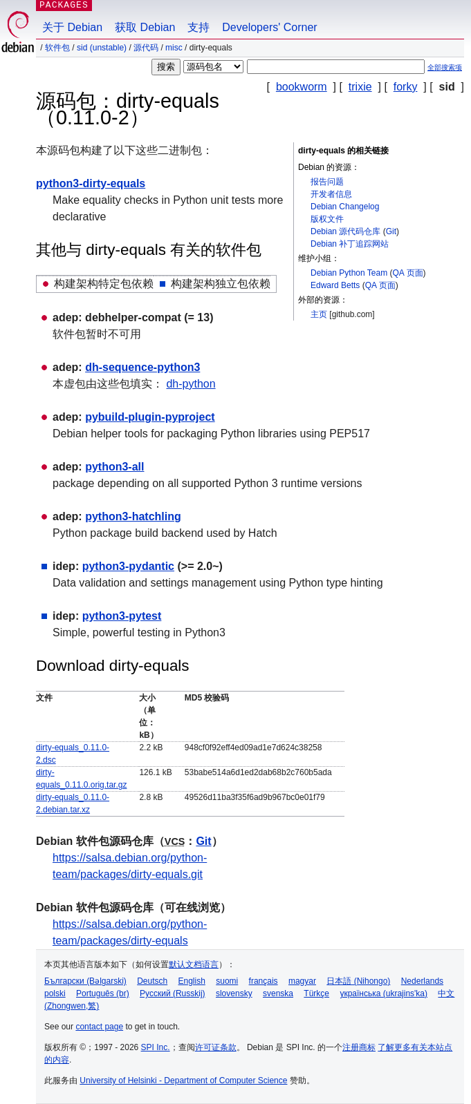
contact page (99, 1026)
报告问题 (327, 182)
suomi (227, 981)
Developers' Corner (269, 27)
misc (174, 48)
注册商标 (359, 1047)
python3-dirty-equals (90, 183)
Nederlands (422, 981)
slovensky (234, 993)
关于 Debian (72, 27)
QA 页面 (408, 273)
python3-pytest (122, 616)
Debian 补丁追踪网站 (350, 244)
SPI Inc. (155, 1047)
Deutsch (152, 981)
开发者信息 (331, 194)
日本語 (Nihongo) (358, 981)
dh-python (190, 384)
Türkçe (316, 993)
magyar (302, 981)
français (263, 981)
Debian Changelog (345, 206)
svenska (278, 993)
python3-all (114, 467)
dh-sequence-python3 (142, 367)
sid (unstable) (102, 48)
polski (55, 993)
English (191, 981)
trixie (360, 87)
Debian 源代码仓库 (345, 231)
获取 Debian (145, 27)
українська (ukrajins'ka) (383, 993)
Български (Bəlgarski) (85, 981)
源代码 (145, 48)
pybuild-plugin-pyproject (150, 417)
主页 (319, 314)
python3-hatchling (133, 516)
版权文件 (327, 219)
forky (406, 87)
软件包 (57, 48)
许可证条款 (216, 1047)
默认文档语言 (194, 964)
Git (391, 231)
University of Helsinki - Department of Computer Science (183, 1080)
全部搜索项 (444, 67)
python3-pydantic (128, 566)
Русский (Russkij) (172, 993)
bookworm (301, 87)
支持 (198, 27)
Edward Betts (335, 285)
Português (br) (102, 993)
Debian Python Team (349, 273)
